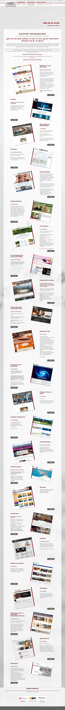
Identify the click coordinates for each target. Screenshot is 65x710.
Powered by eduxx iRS (58, 709)
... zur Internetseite (14, 119)
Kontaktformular (32, 57)
